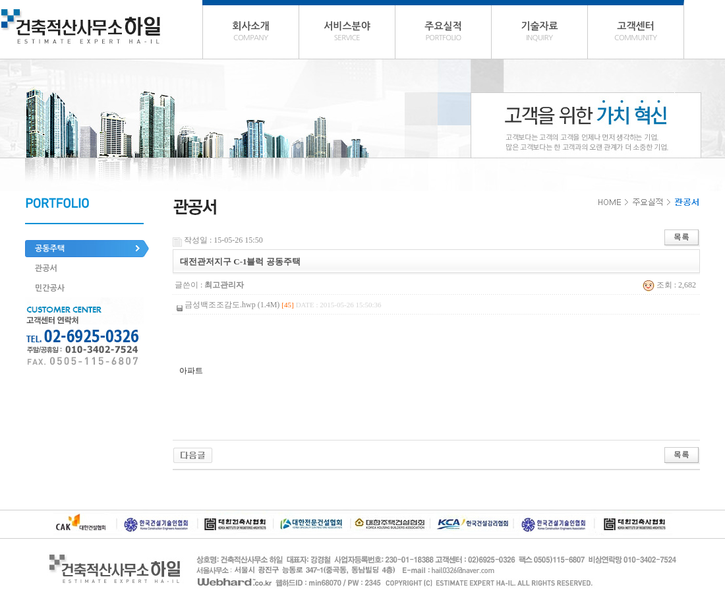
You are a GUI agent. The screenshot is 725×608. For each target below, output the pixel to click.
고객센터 (635, 33)
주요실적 (443, 33)
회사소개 (251, 33)
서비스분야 (347, 33)
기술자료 (539, 33)
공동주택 (50, 249)
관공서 (46, 268)
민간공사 (50, 288)
